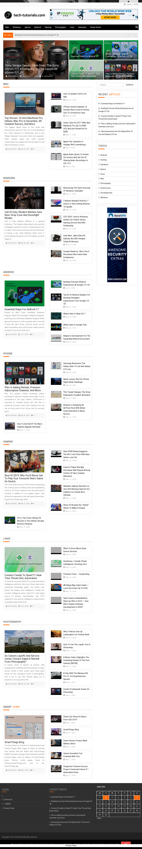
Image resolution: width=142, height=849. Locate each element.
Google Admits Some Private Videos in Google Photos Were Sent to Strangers (31, 70)
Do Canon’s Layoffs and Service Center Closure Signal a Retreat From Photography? (22, 658)
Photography (60, 27)
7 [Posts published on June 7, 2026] (137, 798)
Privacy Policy (9, 808)
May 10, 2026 (69, 610)
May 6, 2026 (69, 166)
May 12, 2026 (69, 417)
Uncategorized (106, 193)
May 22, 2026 (69, 460)
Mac (7, 27)
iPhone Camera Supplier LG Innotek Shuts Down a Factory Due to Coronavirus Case (76, 110)
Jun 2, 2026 (69, 288)
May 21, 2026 (69, 194)
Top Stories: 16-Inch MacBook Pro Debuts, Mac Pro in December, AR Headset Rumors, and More (24, 121)
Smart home (95, 27)
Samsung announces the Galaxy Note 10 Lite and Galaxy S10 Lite (76, 366)
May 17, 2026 (69, 479)
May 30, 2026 (24, 415)
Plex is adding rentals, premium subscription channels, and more (120, 75)
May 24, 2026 (69, 116)
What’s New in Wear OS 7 (74, 314)
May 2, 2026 (69, 759)
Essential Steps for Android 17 (84, 56)
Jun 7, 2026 (23, 334)
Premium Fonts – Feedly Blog (76, 574)
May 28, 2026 (24, 243)
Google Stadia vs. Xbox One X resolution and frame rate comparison (76, 254)
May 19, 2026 (69, 210)
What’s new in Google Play (75, 325)
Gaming (48, 27)
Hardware (82, 27)
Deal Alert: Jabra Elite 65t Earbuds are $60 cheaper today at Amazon (74, 238)
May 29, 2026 (69, 372)
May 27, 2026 (69, 307)
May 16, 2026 (69, 638)
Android (37, 27)
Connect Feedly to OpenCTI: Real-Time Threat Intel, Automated (86, 75)
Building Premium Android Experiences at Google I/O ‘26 (119, 55)
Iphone (28, 27)
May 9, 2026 (69, 148)
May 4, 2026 (69, 733)
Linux (72, 27)
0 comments (44, 76)
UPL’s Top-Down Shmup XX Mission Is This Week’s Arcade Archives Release (30, 521)
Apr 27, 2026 (69, 775)
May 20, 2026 (69, 328)
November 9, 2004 (28, 76)
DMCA (8, 804)
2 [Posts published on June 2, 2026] (105, 798)
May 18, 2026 (69, 245)
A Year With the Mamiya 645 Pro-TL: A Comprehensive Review (75, 676)
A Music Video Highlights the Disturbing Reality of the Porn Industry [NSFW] (76, 660)
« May (98, 818)
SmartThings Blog (14, 742)
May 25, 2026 (69, 100)
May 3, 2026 (69, 747)
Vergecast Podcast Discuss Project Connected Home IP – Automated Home (76, 769)
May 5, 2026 (69, 723)
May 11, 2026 (69, 135)
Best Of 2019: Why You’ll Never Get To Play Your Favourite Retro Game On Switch (24, 478)
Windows (17, 27)
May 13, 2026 (23, 527)
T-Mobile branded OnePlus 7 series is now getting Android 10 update (76, 204)
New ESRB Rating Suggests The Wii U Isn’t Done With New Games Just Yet (76, 454)
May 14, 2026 (69, 498)
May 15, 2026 (69, 398)
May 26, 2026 (24, 149)
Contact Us (8, 799)
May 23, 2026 (69, 554)
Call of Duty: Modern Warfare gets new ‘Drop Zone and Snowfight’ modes (23, 215)
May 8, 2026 (69, 682)
